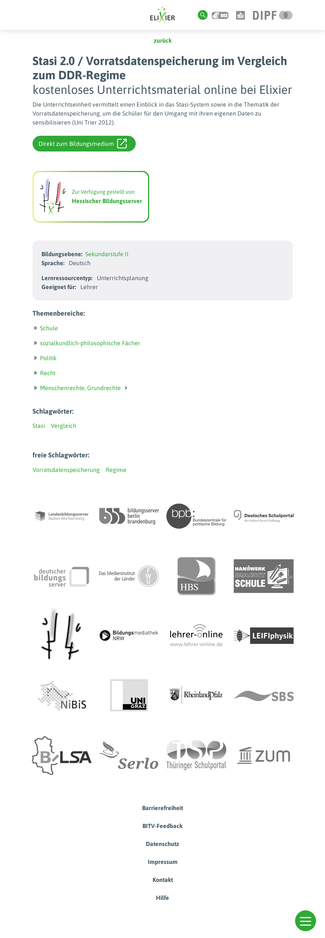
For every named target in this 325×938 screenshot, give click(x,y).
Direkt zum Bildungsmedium (83, 143)
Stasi (39, 425)
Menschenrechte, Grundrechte (80, 387)
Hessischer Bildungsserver (107, 200)
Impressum (163, 861)
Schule (49, 328)
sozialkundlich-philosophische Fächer (90, 343)
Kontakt (163, 879)
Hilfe (162, 897)
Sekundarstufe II (107, 254)
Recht (47, 373)
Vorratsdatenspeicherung (66, 469)
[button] (305, 920)
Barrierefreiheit (162, 807)
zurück (163, 40)
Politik (48, 358)
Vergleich (63, 425)
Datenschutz (162, 843)
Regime (116, 469)
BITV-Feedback (162, 825)
